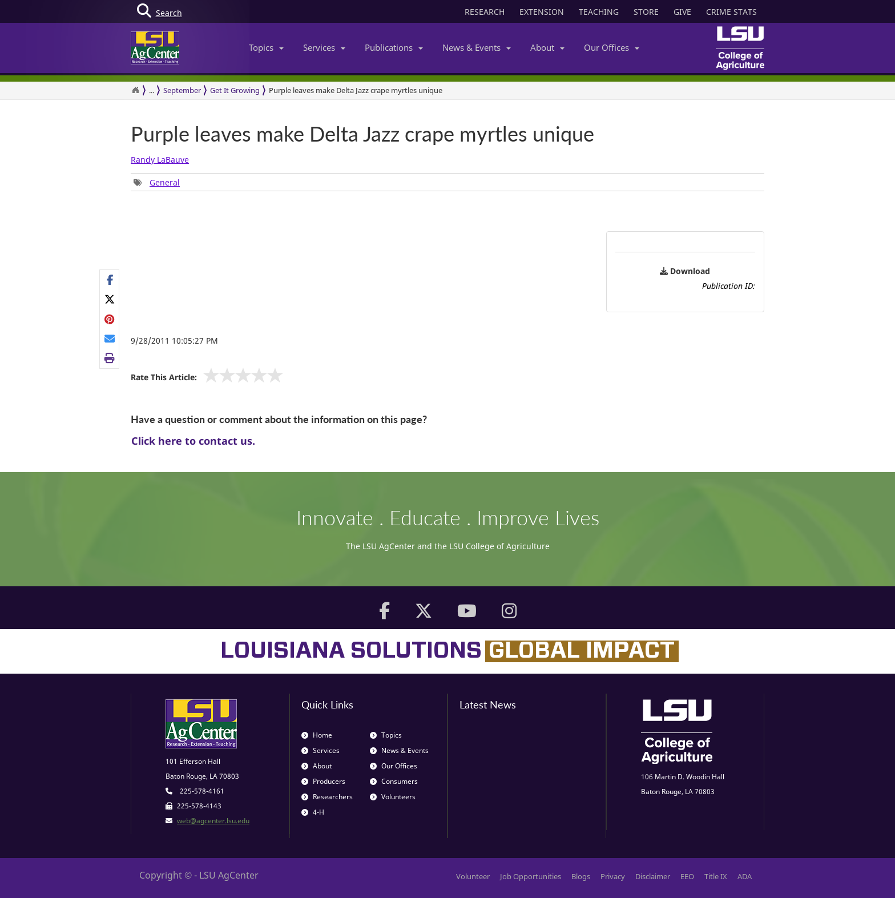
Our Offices (611, 47)
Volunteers (393, 797)
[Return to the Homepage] (135, 90)
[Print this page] (110, 358)
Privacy (612, 876)
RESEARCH (485, 11)
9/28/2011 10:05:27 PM (174, 340)
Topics (266, 47)
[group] (157, 182)
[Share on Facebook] (110, 279)
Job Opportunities (530, 876)
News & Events (476, 47)
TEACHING (599, 11)
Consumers (394, 781)
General (165, 182)
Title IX (715, 876)
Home (316, 735)
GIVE (682, 11)
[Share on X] (110, 299)
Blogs (580, 876)
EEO (687, 876)
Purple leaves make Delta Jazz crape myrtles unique (355, 90)
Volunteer (473, 876)
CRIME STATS (731, 11)
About (547, 47)
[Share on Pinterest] (110, 319)
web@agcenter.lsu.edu (213, 820)
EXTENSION (541, 11)
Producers (323, 781)
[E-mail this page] (110, 338)
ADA (744, 876)
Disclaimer (652, 876)
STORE (646, 11)
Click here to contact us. (193, 441)
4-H (312, 812)
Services (324, 47)
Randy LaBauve (160, 159)
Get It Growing (235, 90)
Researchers (327, 797)
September (182, 90)
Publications (394, 47)
